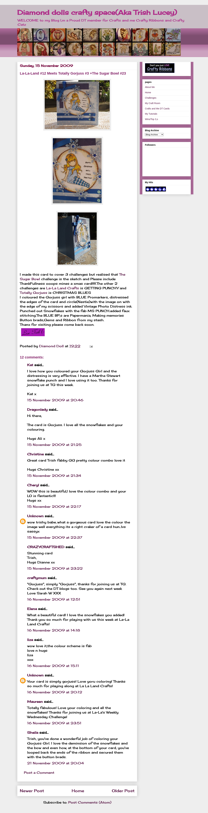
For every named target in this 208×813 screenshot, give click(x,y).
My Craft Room (152, 103)
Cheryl (33, 485)
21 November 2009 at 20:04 (55, 763)
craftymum (36, 578)
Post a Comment (39, 773)
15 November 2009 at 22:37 (54, 537)
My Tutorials (151, 113)
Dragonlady (37, 409)
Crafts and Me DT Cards (157, 108)
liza (30, 640)
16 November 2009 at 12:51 (53, 599)
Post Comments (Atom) (89, 802)
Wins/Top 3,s (151, 119)
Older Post (123, 790)
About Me (150, 87)
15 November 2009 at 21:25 (54, 445)
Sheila (32, 732)
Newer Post (32, 790)
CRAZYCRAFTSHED (45, 547)
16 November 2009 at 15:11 (53, 666)
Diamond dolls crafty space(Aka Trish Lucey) (97, 12)
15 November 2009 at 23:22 (55, 568)
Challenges (150, 98)
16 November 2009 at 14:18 (53, 630)
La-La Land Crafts (62, 288)
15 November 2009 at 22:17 (54, 507)
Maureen (35, 702)
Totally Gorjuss (33, 293)
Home (78, 790)
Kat (30, 365)
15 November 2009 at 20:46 (55, 400)
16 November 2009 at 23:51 (54, 723)
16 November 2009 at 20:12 (54, 692)
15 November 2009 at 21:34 (54, 476)
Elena (32, 609)
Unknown (35, 516)
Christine (35, 454)
